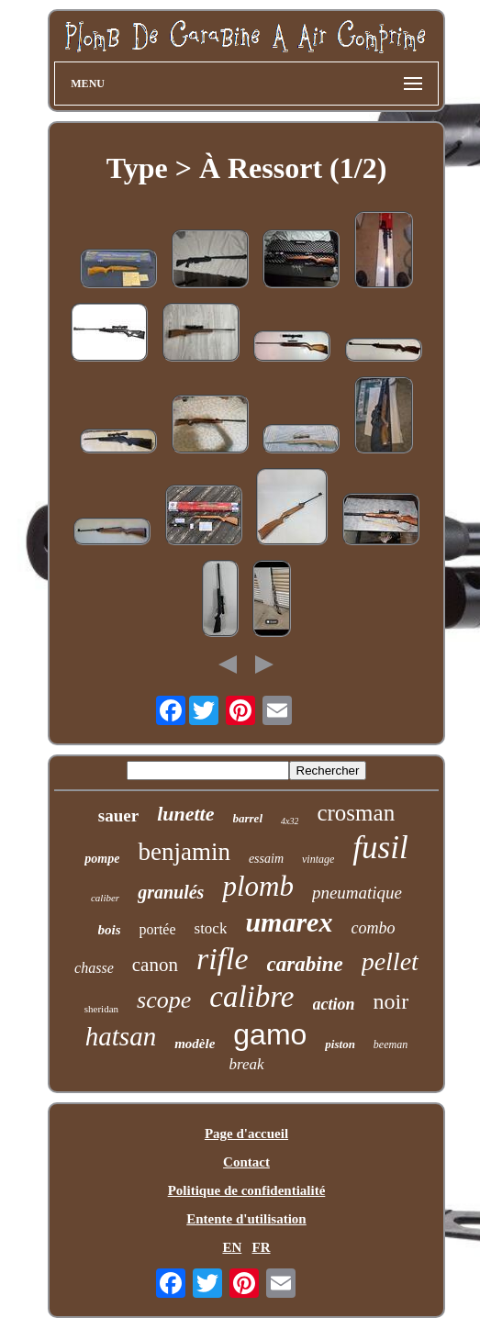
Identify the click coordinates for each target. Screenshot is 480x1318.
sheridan (101, 1008)
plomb (258, 886)
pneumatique (357, 892)
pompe (101, 859)
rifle (222, 959)
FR (261, 1247)
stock (211, 928)
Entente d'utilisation (246, 1219)
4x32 (289, 821)
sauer (118, 815)
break (246, 1064)
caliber (105, 897)
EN (231, 1247)
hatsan (120, 1036)
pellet (390, 961)
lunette (185, 813)
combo (373, 928)
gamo (270, 1034)
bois (109, 929)
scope (164, 1000)
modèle (194, 1043)
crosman (356, 812)
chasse (94, 968)
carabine (305, 964)
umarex (288, 922)
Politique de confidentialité (247, 1190)
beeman (390, 1044)
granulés (171, 892)
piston (340, 1044)
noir (391, 1001)
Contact (246, 1162)
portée (158, 929)
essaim (266, 859)
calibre (251, 996)
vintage (318, 859)
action (334, 1004)
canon (155, 965)
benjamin (183, 852)
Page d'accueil (246, 1133)
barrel (248, 818)
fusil (379, 848)
